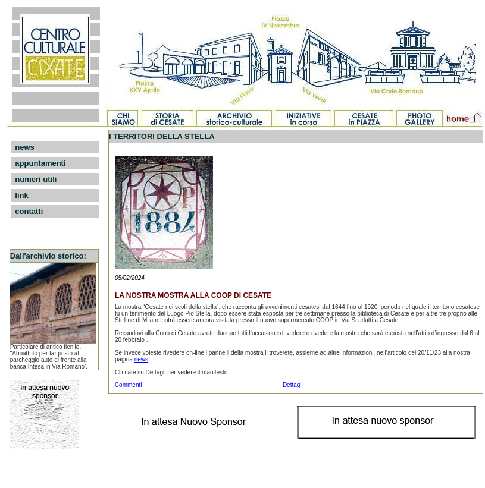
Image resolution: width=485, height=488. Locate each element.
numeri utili (36, 179)
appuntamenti (40, 163)
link (21, 195)
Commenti (128, 385)
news (25, 147)
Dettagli (293, 385)
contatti (29, 211)
